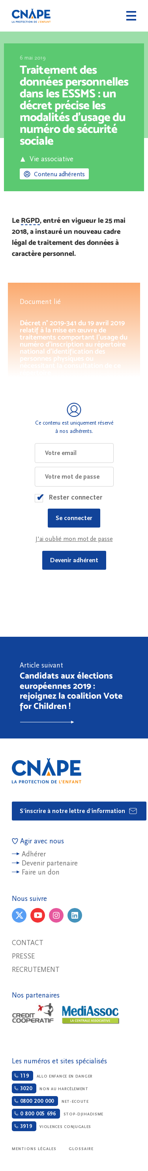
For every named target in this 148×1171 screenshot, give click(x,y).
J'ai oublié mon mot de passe (74, 539)
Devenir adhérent (74, 560)
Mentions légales (34, 1149)
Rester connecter (75, 497)
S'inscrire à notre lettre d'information (79, 811)
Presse (23, 956)
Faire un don (41, 872)
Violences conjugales (51, 1126)
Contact (27, 943)
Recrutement (36, 970)
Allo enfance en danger (52, 1076)
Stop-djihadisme (57, 1114)
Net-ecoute (50, 1101)
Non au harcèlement (50, 1088)
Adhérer (34, 854)
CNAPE (31, 16)
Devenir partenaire (50, 863)
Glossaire (81, 1149)
